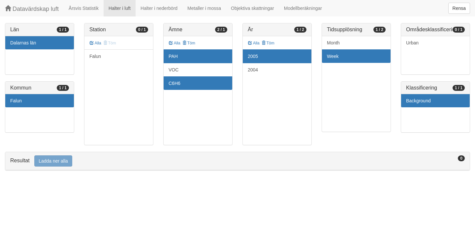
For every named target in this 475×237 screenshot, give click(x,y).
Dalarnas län (23, 42)
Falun (16, 100)
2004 (253, 69)
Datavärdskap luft (32, 8)
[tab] (237, 161)
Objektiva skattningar (252, 8)
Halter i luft (120, 8)
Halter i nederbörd (159, 8)
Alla (95, 43)
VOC (173, 69)
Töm (188, 43)
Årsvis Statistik (84, 8)
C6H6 (174, 83)
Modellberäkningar (303, 8)
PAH (173, 56)
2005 (253, 56)
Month (333, 42)
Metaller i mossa (204, 8)
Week (333, 56)
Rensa (459, 8)
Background (418, 100)
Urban (412, 42)
